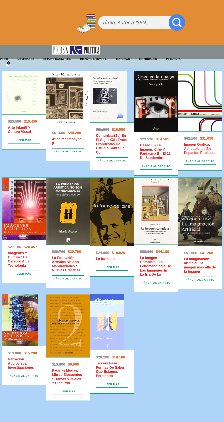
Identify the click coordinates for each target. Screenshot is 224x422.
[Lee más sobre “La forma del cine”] (112, 267)
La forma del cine (110, 259)
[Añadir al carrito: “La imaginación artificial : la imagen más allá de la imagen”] (200, 280)
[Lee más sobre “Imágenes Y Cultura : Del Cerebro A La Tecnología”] (24, 274)
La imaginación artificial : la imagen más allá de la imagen (200, 265)
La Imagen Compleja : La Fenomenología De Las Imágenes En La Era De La (155, 266)
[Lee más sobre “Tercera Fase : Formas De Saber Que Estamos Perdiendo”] (112, 384)
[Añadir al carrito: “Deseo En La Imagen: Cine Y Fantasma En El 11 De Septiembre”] (156, 166)
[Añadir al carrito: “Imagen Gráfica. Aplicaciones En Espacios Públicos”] (200, 161)
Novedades (26, 59)
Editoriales (148, 59)
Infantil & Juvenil (93, 59)
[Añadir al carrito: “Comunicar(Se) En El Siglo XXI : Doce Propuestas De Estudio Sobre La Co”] (112, 160)
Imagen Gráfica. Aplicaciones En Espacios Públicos (199, 149)
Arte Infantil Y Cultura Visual (19, 130)
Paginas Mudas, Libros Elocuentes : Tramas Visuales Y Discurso (67, 377)
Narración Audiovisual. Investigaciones (21, 363)
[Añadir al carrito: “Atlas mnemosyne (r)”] (68, 151)
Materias (123, 59)
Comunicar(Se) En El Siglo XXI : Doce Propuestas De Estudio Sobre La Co (111, 144)
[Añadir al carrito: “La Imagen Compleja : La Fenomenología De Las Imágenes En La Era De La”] (156, 283)
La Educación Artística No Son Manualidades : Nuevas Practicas (66, 264)
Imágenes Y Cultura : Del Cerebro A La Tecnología (18, 259)
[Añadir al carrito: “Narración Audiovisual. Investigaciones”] (24, 376)
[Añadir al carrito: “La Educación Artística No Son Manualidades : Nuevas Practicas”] (68, 278)
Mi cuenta (173, 59)
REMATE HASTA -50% (57, 59)
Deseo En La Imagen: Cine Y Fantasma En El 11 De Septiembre (155, 151)
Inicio (4, 59)
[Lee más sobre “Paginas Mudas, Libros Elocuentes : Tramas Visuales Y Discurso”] (68, 391)
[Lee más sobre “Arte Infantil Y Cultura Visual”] (24, 140)
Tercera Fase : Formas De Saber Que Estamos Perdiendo (110, 369)
